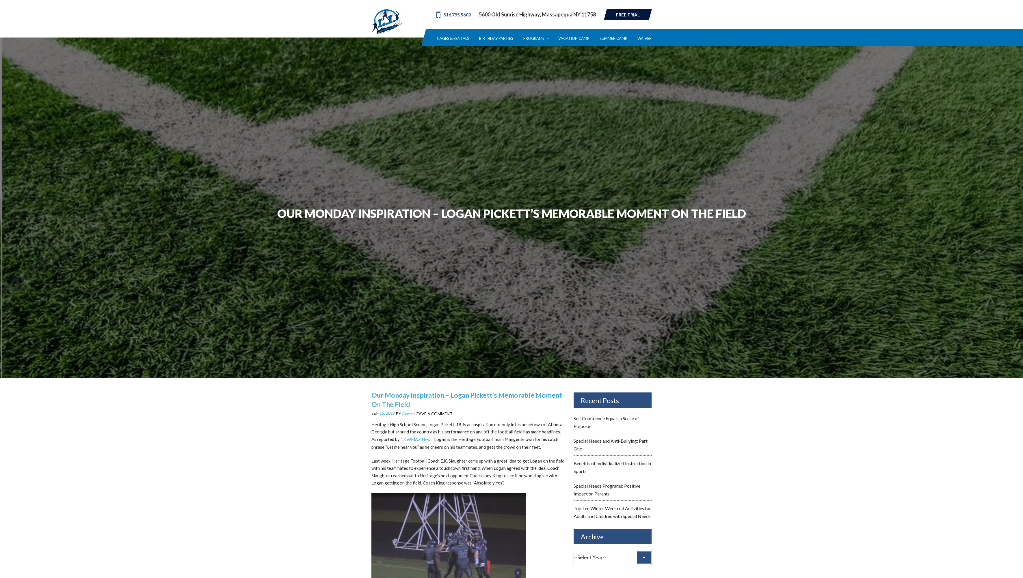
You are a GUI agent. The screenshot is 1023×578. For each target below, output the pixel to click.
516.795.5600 (453, 14)
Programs (535, 39)
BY (405, 413)
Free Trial (628, 14)
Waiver (644, 38)
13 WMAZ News (416, 439)
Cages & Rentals (453, 38)
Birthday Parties (496, 38)
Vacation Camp (573, 38)
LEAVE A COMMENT (433, 413)
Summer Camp (613, 38)
